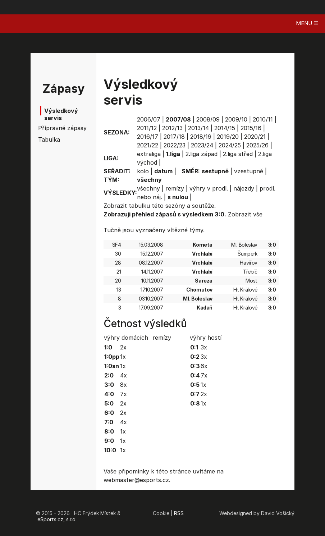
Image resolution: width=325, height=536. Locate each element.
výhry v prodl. (208, 188)
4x (123, 375)
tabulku (139, 205)
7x (123, 394)
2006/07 (148, 119)
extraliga (149, 153)
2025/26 (257, 145)
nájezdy (243, 188)
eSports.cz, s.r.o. (57, 519)
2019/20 (228, 136)
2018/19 (200, 136)
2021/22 (147, 145)
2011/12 (147, 128)
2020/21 (255, 136)
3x (204, 347)
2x (123, 347)
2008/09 (208, 119)
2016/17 (147, 136)
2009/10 (236, 119)
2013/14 (198, 128)
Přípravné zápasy (54, 128)
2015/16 (251, 128)
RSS (179, 513)
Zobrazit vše (245, 214)
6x (204, 366)
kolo (143, 171)
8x (123, 384)
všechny (148, 188)
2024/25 (230, 145)
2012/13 (172, 128)
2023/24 (202, 145)
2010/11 (263, 119)
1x (123, 356)
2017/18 (174, 136)
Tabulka (49, 139)
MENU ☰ (307, 23)
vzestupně (248, 171)
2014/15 (224, 128)
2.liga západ (202, 153)
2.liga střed (238, 153)
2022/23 (175, 145)
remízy (174, 188)
